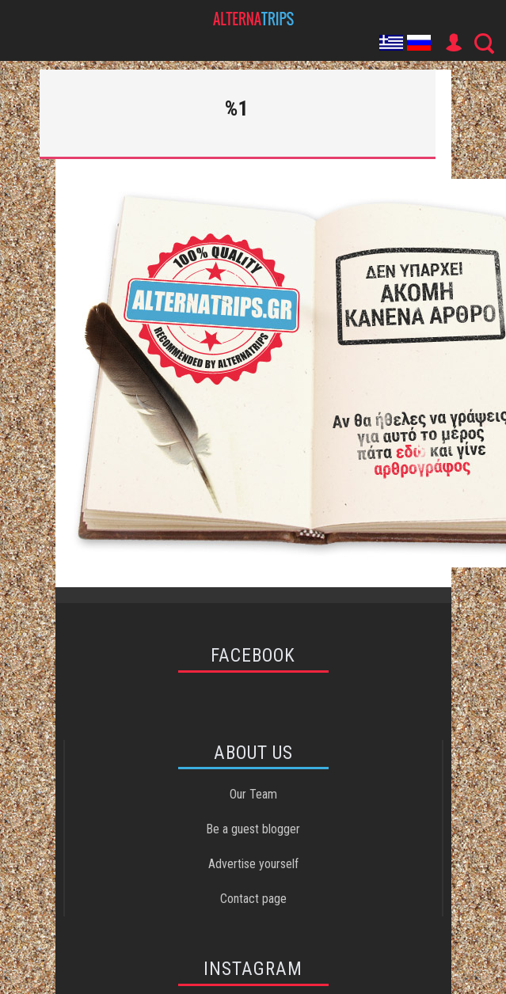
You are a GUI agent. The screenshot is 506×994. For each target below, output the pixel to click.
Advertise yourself (253, 863)
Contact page (253, 898)
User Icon (452, 42)
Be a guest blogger (253, 829)
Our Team (253, 794)
